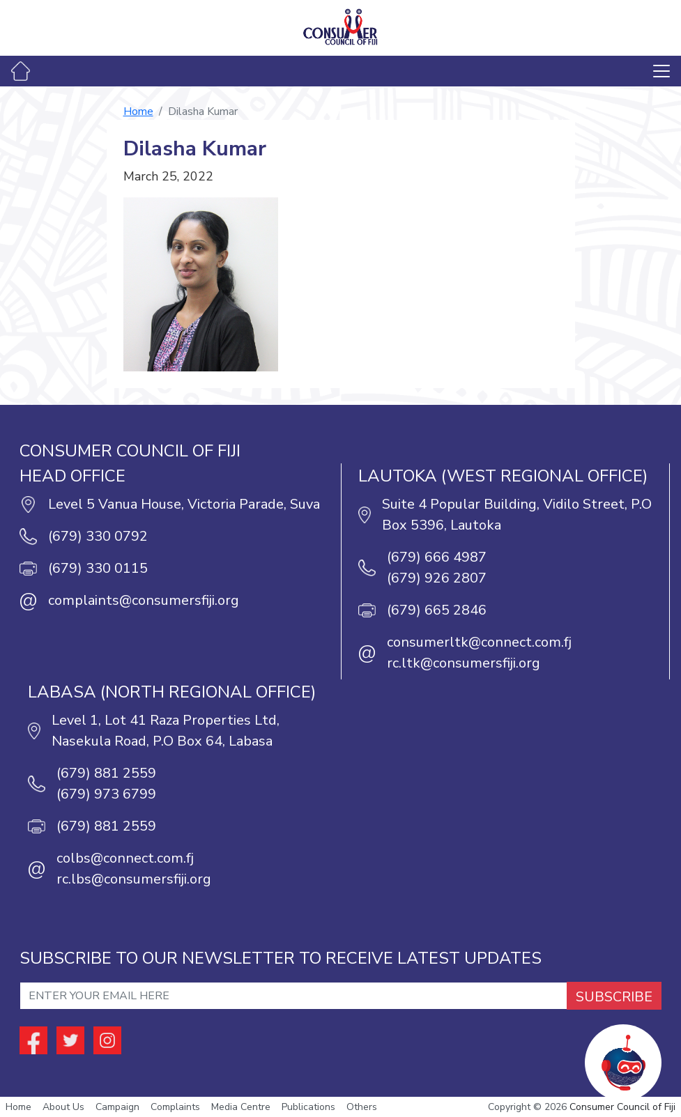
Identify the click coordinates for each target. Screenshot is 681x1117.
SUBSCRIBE (614, 996)
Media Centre (240, 1107)
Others (361, 1107)
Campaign (117, 1107)
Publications (308, 1107)
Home (138, 111)
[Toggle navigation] (661, 71)
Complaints (175, 1107)
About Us (63, 1107)
